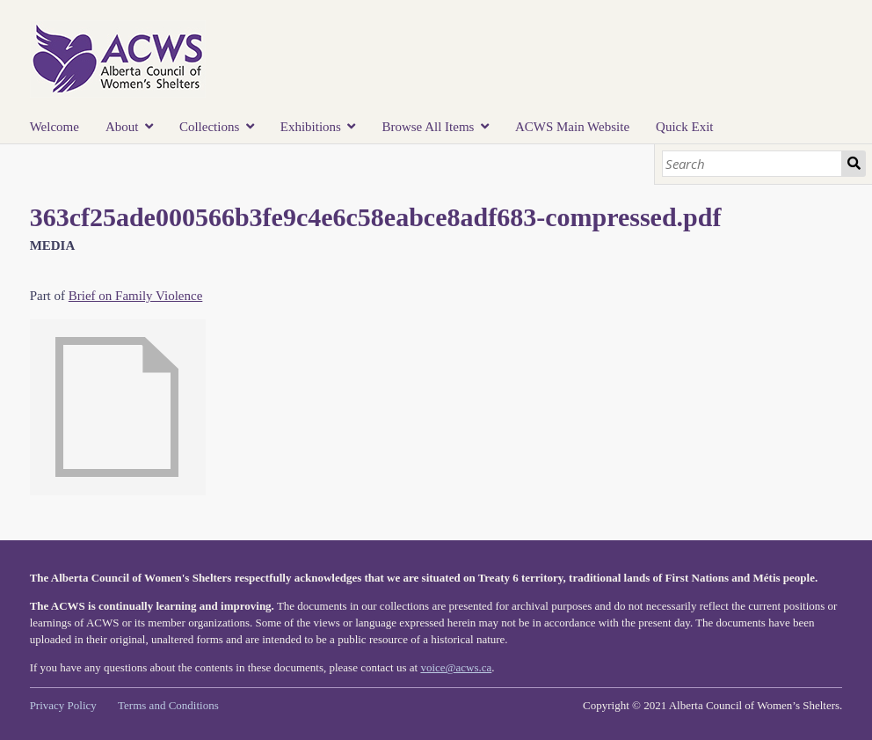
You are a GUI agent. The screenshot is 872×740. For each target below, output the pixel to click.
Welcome (54, 127)
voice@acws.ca (455, 667)
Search (853, 163)
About (122, 127)
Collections (209, 127)
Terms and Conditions (168, 705)
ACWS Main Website (572, 127)
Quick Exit (684, 127)
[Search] (752, 163)
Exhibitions (310, 127)
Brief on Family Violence (136, 296)
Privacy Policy (63, 705)
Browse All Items (428, 127)
